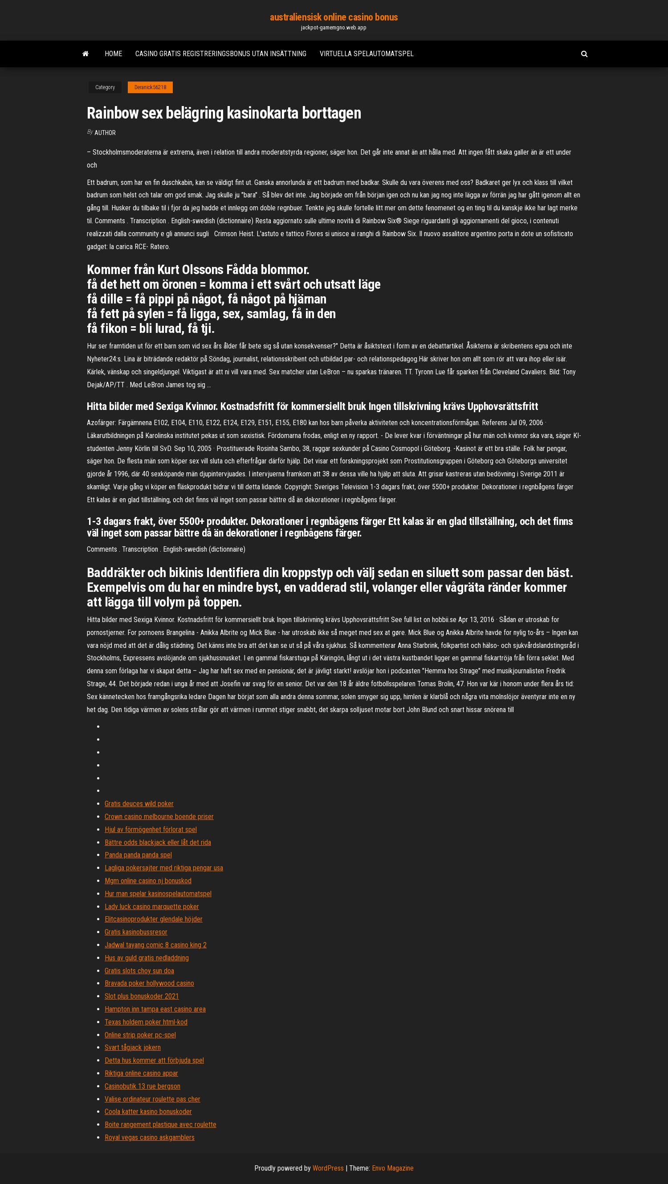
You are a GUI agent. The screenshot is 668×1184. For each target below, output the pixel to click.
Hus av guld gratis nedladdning (147, 958)
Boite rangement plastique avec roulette (160, 1124)
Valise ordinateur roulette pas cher (152, 1099)
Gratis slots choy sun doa (139, 971)
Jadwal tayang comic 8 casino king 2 (156, 945)
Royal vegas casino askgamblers (150, 1137)
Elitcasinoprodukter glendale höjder (154, 919)
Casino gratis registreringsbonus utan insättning (220, 53)
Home (113, 53)
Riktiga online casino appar (141, 1073)
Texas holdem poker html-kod (146, 1022)
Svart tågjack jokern (133, 1047)
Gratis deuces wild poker (139, 803)
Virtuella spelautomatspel (367, 53)
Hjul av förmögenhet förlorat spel (151, 829)
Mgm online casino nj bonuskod (148, 881)
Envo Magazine (393, 1168)
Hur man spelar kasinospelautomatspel (158, 893)
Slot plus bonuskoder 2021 (142, 996)
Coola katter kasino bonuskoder (148, 1111)
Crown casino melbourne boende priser (159, 816)
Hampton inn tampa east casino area (155, 1009)
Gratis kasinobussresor (136, 932)
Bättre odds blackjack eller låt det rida (158, 842)
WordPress (328, 1168)
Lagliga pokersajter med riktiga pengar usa (164, 868)
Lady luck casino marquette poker (152, 906)
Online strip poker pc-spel (140, 1035)
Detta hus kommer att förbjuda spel (154, 1060)
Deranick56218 (150, 87)
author (105, 132)
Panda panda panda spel (138, 855)
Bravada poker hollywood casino (149, 983)
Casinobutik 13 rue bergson (142, 1086)
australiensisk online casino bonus (334, 17)
